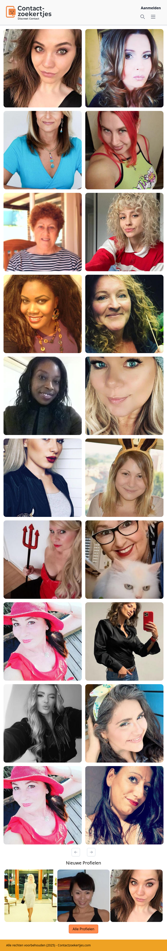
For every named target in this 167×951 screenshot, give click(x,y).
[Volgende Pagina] (91, 852)
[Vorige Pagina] (76, 852)
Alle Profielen (83, 929)
